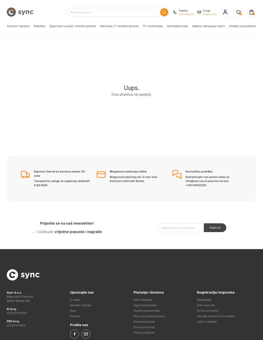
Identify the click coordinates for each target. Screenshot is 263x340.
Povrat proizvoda (144, 327)
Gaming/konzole (177, 26)
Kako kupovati (206, 305)
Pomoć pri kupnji (207, 310)
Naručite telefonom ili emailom (216, 316)
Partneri (75, 316)
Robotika (39, 26)
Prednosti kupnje (144, 321)
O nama (75, 299)
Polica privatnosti (144, 332)
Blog (73, 310)
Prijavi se (215, 227)
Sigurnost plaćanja (145, 305)
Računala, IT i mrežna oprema (118, 26)
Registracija (204, 299)
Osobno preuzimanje (147, 310)
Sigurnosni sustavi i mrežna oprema (72, 26)
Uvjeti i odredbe (207, 321)
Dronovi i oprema (17, 26)
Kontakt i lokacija (80, 305)
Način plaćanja (143, 299)
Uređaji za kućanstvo (243, 26)
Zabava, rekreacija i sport (209, 26)
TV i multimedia (152, 26)
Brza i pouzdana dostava (149, 316)
